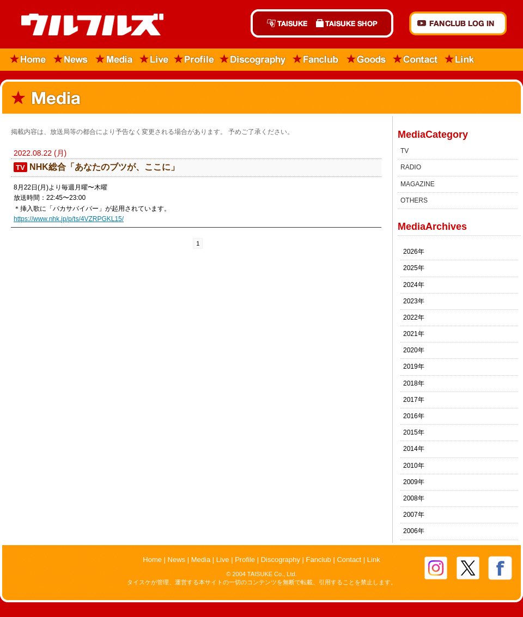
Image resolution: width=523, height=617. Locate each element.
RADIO (410, 167)
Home (25, 59)
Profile (194, 59)
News (71, 59)
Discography (253, 59)
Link (460, 59)
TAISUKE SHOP (352, 23)
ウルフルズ (86, 25)
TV (404, 151)
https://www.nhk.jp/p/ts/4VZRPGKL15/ (69, 219)
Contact (416, 59)
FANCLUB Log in (458, 23)
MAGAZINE (417, 184)
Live (154, 59)
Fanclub (316, 59)
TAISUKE (281, 23)
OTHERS (414, 200)
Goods (366, 59)
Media (115, 59)
